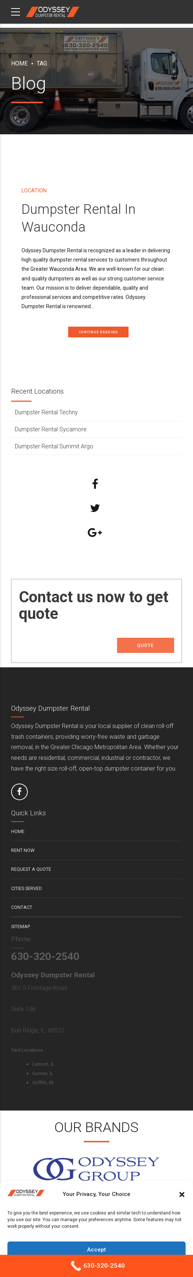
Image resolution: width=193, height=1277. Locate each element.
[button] (182, 1194)
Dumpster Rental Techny (46, 412)
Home (19, 63)
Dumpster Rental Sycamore (51, 429)
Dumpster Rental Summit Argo (54, 446)
